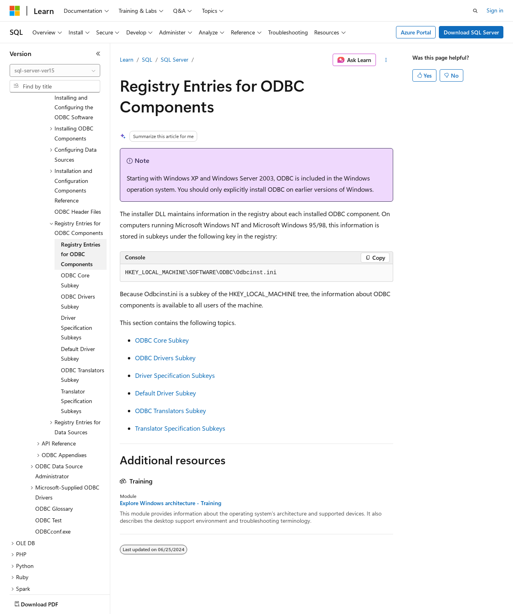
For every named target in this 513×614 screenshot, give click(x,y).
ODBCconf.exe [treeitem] (53, 504)
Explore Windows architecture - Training (170, 503)
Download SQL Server (471, 32)
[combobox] (55, 70)
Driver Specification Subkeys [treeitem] (76, 299)
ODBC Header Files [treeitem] (78, 184)
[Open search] (475, 11)
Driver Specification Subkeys (175, 375)
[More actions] (386, 60)
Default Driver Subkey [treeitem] (78, 326)
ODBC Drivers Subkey (165, 357)
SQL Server (174, 59)
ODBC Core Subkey (162, 340)
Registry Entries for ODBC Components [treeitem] (80, 226)
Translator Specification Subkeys (180, 428)
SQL (147, 59)
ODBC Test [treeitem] (48, 492)
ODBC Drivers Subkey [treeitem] (78, 274)
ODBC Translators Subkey (170, 410)
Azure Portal (416, 32)
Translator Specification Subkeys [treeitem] (76, 373)
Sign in (495, 10)
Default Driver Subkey (165, 393)
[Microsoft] (15, 11)
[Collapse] (98, 53)
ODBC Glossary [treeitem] (54, 481)
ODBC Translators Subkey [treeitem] (82, 347)
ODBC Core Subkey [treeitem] (75, 252)
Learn (126, 59)
